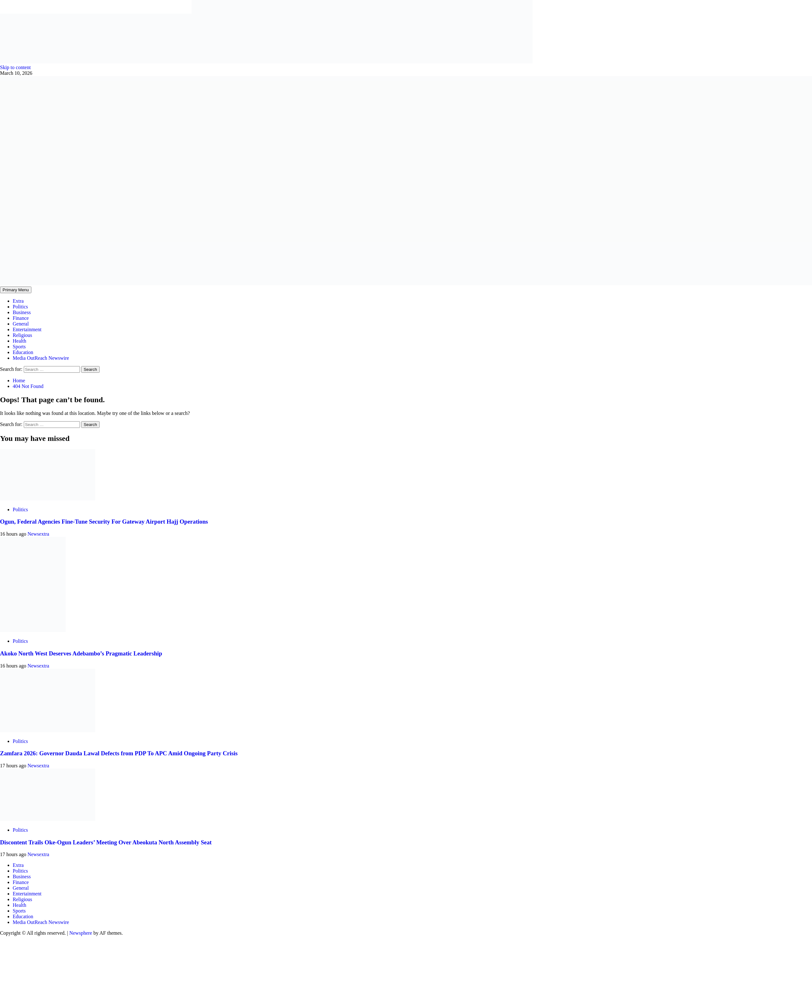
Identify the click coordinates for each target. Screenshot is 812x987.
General (21, 323)
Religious (22, 335)
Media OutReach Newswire (41, 358)
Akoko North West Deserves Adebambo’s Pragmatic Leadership (81, 653)
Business (22, 312)
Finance (21, 318)
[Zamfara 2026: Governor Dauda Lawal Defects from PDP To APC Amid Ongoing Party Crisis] (47, 730)
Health (19, 341)
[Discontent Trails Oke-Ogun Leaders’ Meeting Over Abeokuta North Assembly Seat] (47, 819)
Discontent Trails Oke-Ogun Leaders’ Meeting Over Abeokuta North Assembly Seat (106, 842)
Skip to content (15, 67)
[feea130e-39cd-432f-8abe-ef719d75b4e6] (96, 61)
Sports (19, 346)
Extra (18, 301)
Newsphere (80, 933)
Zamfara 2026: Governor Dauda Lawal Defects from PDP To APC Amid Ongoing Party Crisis (119, 753)
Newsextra (38, 534)
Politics (20, 306)
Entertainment (27, 329)
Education (23, 352)
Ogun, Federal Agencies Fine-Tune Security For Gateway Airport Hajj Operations (104, 521)
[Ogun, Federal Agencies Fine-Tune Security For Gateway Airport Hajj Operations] (47, 498)
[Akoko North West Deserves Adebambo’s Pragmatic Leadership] (33, 630)
